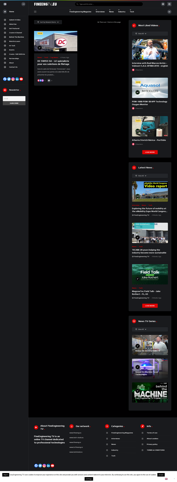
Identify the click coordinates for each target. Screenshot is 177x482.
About (11, 63)
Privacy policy (152, 444)
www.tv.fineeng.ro (76, 447)
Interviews (115, 438)
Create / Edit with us (17, 54)
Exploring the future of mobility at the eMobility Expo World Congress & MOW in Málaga (149, 211)
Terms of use (152, 433)
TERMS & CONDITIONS (156, 450)
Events (11, 50)
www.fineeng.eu (75, 433)
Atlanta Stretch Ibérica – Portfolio (149, 140)
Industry (114, 450)
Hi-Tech (12, 46)
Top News (54, 57)
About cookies (152, 438)
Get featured (14, 28)
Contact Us (13, 67)
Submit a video (14, 20)
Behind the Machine (16, 37)
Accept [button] (161, 475)
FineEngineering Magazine (122, 433)
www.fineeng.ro (75, 442)
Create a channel (15, 33)
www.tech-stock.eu (76, 437)
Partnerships (14, 58)
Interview (135, 205)
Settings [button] (89, 479)
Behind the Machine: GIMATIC (147, 351)
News (39, 57)
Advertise (12, 24)
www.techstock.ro (75, 452)
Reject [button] (6, 475)
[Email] (14, 98)
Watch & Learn (14, 41)
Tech (46, 57)
